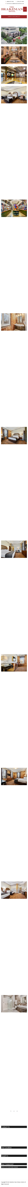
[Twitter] (5, 1171)
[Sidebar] (14, 16)
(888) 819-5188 (10, 1)
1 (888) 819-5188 (5, 1130)
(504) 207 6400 (20, 1)
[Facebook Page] (1, 1171)
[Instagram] (8, 1171)
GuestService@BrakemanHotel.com (15, 3)
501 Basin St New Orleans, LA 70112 (10, 1150)
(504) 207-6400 (4, 1132)
